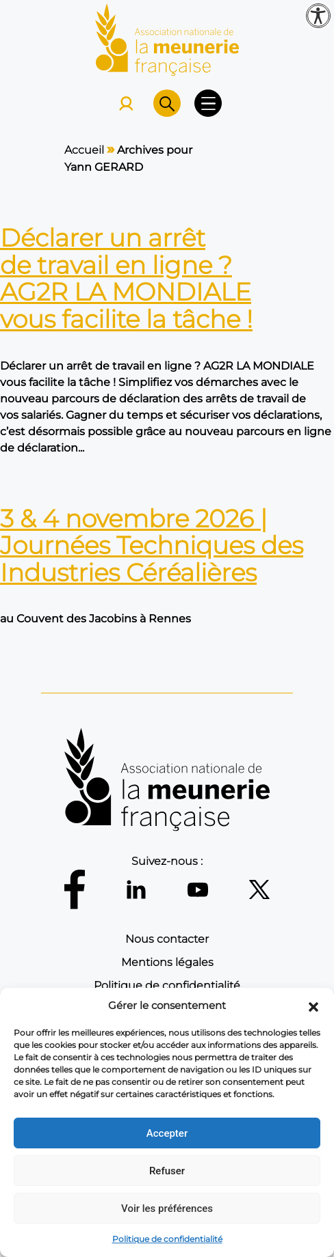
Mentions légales (167, 962)
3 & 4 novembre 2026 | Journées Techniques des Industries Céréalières (151, 545)
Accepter (167, 1133)
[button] (313, 1005)
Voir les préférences (167, 1208)
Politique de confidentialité (167, 1239)
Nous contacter (167, 939)
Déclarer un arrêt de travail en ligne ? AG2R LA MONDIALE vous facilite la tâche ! (126, 278)
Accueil (84, 149)
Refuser (167, 1171)
